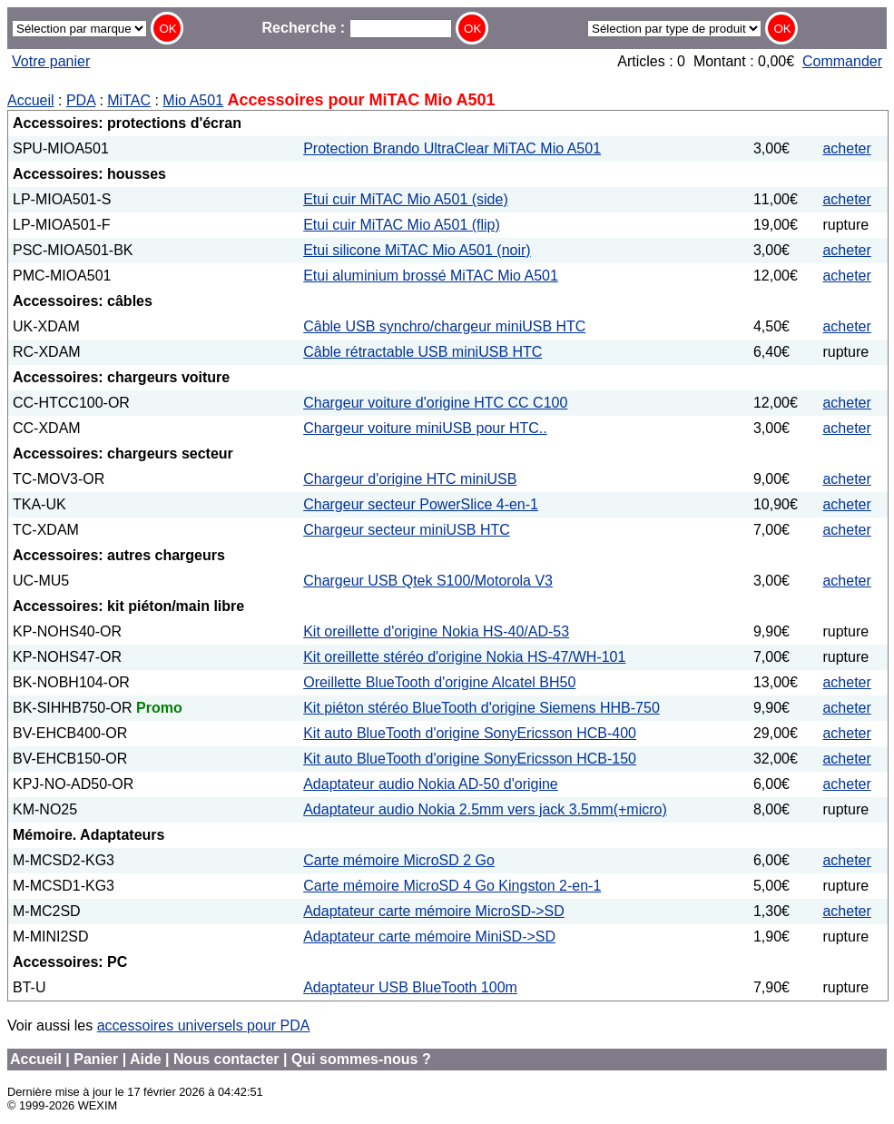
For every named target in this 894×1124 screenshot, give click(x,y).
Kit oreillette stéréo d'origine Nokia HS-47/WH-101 (464, 657)
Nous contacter (226, 1059)
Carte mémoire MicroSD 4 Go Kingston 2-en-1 (452, 885)
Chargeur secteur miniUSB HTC (406, 529)
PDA (80, 100)
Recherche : (357, 27)
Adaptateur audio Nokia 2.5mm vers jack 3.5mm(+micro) (485, 809)
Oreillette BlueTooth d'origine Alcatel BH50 (439, 682)
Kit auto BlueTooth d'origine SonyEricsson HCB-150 (469, 758)
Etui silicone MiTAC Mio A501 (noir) (416, 250)
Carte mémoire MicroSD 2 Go (399, 860)
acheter (846, 148)
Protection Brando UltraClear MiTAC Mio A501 (452, 148)
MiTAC (129, 100)
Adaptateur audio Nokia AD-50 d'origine (430, 784)
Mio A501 (192, 100)
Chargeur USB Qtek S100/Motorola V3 (428, 580)
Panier (96, 1059)
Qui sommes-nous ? (361, 1059)
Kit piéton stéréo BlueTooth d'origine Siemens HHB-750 (481, 707)
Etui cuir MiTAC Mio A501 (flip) (401, 224)
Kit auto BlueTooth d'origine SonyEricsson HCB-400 (469, 733)
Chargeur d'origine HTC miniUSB (409, 479)
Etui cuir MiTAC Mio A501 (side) (405, 199)
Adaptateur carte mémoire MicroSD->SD (434, 911)
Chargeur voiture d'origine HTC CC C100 (435, 402)
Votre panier (51, 61)
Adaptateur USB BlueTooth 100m (410, 987)
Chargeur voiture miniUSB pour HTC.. (425, 428)
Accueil (30, 100)
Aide (146, 1059)
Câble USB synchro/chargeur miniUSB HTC (444, 326)
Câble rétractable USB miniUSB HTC (422, 352)
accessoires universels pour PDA (203, 1025)
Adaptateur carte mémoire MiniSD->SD (429, 936)
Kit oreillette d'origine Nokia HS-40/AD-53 (436, 631)
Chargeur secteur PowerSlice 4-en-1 (420, 504)
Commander (842, 61)
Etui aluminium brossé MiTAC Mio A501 (430, 275)
